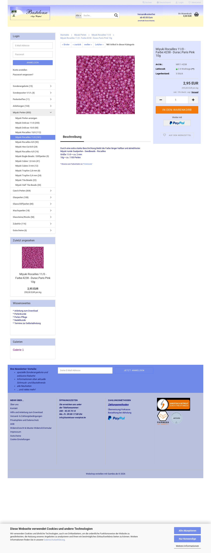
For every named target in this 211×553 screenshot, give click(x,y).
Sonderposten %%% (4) (24, 93)
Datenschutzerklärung (54, 539)
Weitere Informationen (187, 546)
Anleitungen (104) (21, 106)
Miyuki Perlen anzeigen (26, 118)
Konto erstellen (20, 70)
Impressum (15, 432)
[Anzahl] (177, 100)
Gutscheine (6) (20, 230)
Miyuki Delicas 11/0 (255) (27, 123)
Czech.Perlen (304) (22, 190)
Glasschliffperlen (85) (23, 204)
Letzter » (99, 44)
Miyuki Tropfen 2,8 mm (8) (27, 170)
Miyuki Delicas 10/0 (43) (26, 127)
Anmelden (33, 62)
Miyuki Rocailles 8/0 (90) (27, 142)
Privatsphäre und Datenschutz (24, 420)
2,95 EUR (32, 288)
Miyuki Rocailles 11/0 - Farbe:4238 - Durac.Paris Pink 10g (32, 278)
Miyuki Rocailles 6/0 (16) (27, 151)
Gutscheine (15, 436)
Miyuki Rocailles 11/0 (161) (28, 137)
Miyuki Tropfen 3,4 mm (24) (28, 175)
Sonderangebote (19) (23, 86)
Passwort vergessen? (23, 74)
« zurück (77, 44)
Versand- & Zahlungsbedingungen (26, 416)
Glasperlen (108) (21, 197)
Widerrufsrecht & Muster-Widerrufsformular (30, 428)
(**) (192, 69)
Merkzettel (195, 2)
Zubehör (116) (19, 223)
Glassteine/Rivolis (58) (23, 217)
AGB (12, 424)
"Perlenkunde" (87, 164)
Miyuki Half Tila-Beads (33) (28, 185)
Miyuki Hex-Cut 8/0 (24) (26, 146)
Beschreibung (72, 136)
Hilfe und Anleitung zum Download (26, 412)
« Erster (66, 44)
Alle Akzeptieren (187, 530)
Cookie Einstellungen (20, 439)
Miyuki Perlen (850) (22, 112)
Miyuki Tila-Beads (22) (26, 180)
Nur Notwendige (187, 538)
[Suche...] (78, 15)
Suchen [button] (147, 2)
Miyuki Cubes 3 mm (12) (26, 166)
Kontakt (14, 408)
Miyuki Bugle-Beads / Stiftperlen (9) (32, 156)
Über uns (14, 404)
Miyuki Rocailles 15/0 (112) (28, 132)
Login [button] (180, 2)
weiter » (88, 44)
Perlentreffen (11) (21, 99)
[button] (163, 2)
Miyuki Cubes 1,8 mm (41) (27, 161)
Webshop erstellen (95, 473)
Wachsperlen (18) (21, 210)
